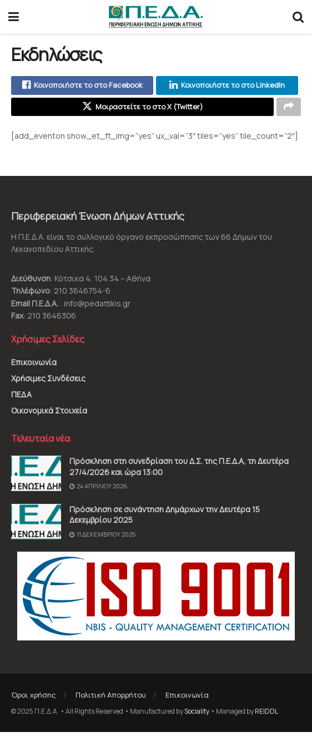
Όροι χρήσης (33, 700)
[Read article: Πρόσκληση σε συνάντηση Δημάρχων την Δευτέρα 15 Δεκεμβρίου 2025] (36, 526)
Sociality (196, 715)
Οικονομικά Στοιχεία (49, 415)
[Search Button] (298, 16)
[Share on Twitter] (142, 110)
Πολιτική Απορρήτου (111, 700)
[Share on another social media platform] (288, 110)
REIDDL (266, 715)
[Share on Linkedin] (227, 86)
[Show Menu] (13, 16)
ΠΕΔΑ (21, 398)
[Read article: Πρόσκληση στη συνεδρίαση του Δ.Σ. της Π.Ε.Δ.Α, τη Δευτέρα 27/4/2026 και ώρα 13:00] (36, 478)
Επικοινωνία (34, 366)
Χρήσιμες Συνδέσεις (48, 382)
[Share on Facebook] (82, 86)
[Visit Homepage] (156, 17)
